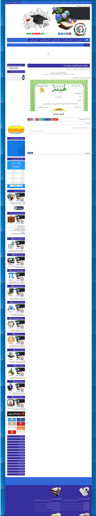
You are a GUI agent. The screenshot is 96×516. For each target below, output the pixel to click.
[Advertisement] (58, 138)
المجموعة (76, 2)
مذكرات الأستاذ (20, 474)
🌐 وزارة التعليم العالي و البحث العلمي (60, 504)
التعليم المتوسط (20, 452)
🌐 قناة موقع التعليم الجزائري (41, 507)
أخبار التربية (21, 436)
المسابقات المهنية (20, 463)
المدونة (82, 2)
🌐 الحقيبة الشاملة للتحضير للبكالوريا (19, 504)
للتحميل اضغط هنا (58, 114)
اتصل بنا (56, 2)
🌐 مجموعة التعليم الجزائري (41, 509)
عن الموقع (70, 2)
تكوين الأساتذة (20, 468)
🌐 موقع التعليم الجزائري (41, 502)
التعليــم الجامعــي (44, 39)
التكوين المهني (20, 455)
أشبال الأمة (21, 438)
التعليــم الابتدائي (78, 39)
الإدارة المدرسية (74, 68)
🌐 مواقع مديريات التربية (62, 509)
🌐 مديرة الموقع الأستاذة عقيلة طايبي (19, 509)
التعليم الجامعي (20, 449)
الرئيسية (86, 2)
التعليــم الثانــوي (55, 39)
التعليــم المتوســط (66, 39)
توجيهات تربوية (68, 68)
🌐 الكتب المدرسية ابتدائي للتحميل (19, 502)
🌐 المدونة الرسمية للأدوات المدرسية (19, 507)
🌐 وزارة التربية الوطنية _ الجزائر (61, 502)
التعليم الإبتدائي (20, 444)
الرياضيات (21, 457)
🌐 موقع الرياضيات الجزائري (41, 504)
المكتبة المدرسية (20, 465)
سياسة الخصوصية (63, 2)
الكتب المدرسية (20, 460)
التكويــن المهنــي (33, 39)
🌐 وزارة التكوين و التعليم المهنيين (61, 507)
